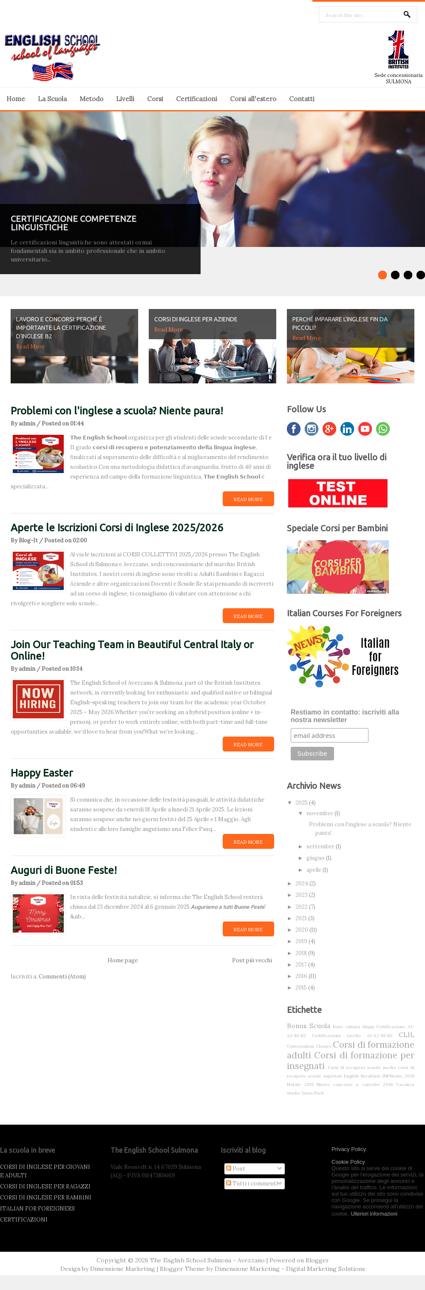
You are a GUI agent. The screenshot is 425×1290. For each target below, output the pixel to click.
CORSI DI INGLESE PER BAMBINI (45, 1197)
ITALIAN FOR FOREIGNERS (37, 1208)
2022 (302, 906)
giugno (316, 858)
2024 (302, 883)
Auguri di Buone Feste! (64, 870)
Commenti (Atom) (62, 976)
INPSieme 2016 (398, 1076)
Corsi (155, 99)
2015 (301, 987)
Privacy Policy (349, 1149)
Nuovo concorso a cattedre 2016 (355, 1084)
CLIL (406, 1034)
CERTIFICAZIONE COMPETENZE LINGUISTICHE (73, 223)
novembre (320, 813)
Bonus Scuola (308, 1025)
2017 (301, 964)
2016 (302, 976)
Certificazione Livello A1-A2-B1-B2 (352, 1035)
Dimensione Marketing (122, 1269)
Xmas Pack (312, 1093)
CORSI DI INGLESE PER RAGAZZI (45, 1186)
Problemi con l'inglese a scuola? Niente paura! (117, 411)
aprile (314, 869)
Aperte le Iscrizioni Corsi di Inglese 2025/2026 (117, 527)
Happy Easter (42, 773)
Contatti (301, 99)
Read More (30, 346)
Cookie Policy (348, 1162)
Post (235, 1168)
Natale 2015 (300, 1084)
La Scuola (52, 99)
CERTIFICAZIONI (24, 1219)
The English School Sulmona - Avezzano (207, 1260)
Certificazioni (196, 99)
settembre (321, 846)
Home (15, 99)
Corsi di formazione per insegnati (350, 1060)
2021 (301, 918)
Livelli (125, 99)
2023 (302, 895)
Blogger (317, 1260)
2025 (302, 802)
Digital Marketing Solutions (325, 1269)
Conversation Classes (309, 1046)
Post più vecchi (252, 960)
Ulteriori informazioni (374, 1214)
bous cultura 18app (353, 1026)
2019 (302, 941)
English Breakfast (362, 1076)
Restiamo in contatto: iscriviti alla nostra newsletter (345, 716)
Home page (123, 960)
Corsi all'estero (253, 99)
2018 (301, 953)
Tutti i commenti (252, 1183)
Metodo (91, 99)
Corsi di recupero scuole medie (362, 1067)
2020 (302, 929)
